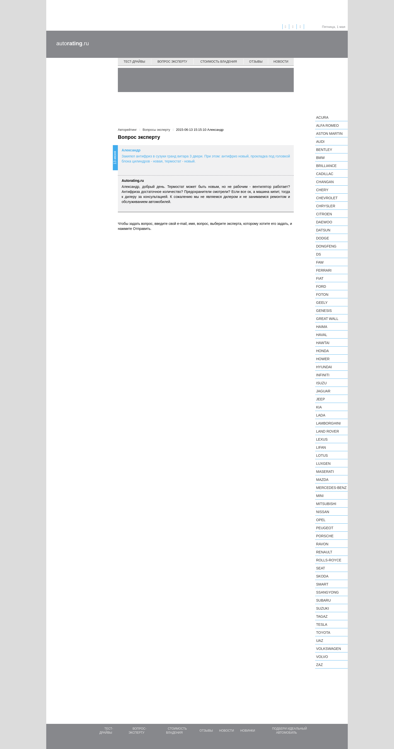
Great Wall (327, 319)
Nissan (322, 512)
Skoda (322, 576)
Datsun (323, 230)
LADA (320, 415)
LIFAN (321, 447)
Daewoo (324, 222)
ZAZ (319, 665)
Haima (321, 327)
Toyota (323, 633)
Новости (280, 61)
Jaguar (323, 391)
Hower (323, 359)
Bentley (324, 150)
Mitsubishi (326, 504)
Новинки (247, 730)
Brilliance (326, 166)
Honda (322, 351)
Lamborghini (328, 423)
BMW (320, 158)
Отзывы (256, 61)
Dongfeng (326, 246)
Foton (322, 295)
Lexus (322, 439)
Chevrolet (327, 198)
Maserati (325, 472)
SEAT (320, 568)
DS (318, 254)
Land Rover (327, 431)
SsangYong (327, 592)
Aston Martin (329, 134)
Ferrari (323, 270)
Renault (324, 552)
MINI (320, 496)
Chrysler (325, 206)
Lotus (322, 455)
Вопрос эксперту (172, 61)
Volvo (322, 657)
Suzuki (322, 608)
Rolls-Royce (328, 560)
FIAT (319, 278)
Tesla (321, 624)
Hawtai (322, 343)
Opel (320, 520)
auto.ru (72, 43)
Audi (320, 142)
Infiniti (322, 375)
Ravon (322, 544)
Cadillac (324, 174)
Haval (321, 335)
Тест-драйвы (134, 61)
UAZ (319, 641)
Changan (325, 182)
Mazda (322, 480)
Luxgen (323, 464)
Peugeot (324, 528)
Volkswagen (328, 649)
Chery (322, 190)
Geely (322, 303)
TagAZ (322, 616)
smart (322, 584)
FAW (320, 262)
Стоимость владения (218, 61)
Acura (322, 117)
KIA (319, 407)
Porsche (324, 536)
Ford (321, 286)
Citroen (324, 214)
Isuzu (321, 383)
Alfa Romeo (327, 125)
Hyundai (324, 367)
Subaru (323, 600)
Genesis (324, 311)
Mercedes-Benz (331, 488)
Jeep (320, 399)
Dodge (322, 238)
